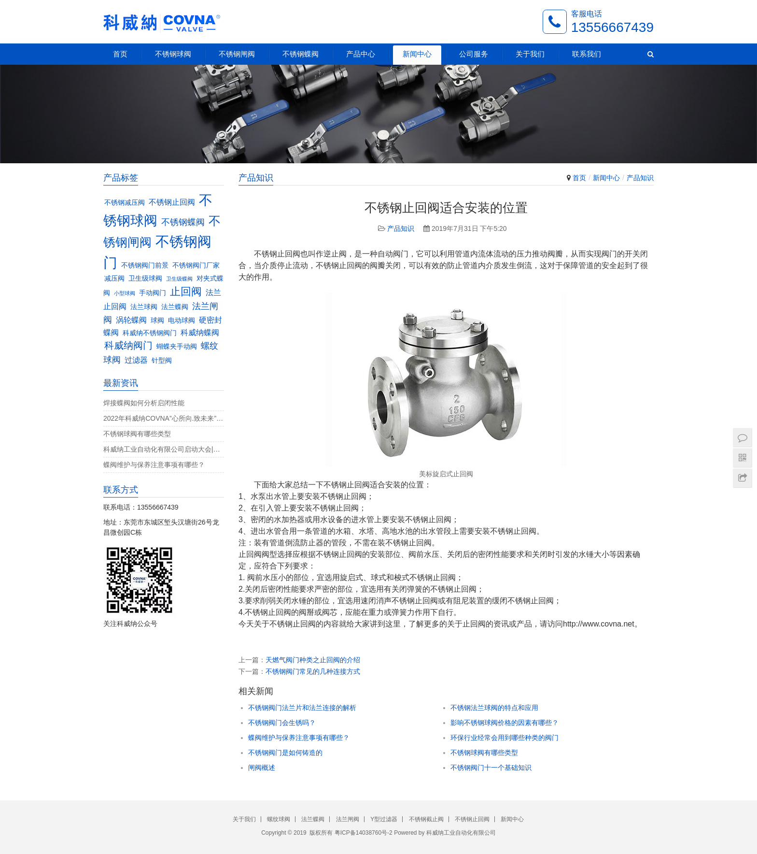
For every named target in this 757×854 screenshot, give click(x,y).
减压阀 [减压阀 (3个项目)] (114, 278)
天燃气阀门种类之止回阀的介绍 (313, 660)
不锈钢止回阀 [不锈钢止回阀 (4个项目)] (172, 202)
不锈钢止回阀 (472, 819)
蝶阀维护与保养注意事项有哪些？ (299, 737)
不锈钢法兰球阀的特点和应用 (494, 708)
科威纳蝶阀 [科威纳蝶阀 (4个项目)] (200, 332)
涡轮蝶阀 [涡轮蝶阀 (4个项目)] (131, 319)
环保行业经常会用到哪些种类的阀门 (504, 737)
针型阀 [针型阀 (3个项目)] (162, 360)
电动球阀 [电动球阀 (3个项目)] (181, 320)
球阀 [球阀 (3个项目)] (157, 320)
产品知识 (640, 178)
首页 (120, 54)
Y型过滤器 (383, 819)
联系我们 (586, 54)
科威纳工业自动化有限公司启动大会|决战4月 (163, 449)
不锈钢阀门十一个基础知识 (491, 767)
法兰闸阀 (347, 819)
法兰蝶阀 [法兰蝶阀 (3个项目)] (174, 307)
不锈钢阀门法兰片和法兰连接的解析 (302, 708)
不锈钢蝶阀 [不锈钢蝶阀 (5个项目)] (183, 222)
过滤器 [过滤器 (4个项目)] (136, 360)
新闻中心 (417, 54)
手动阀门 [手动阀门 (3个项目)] (152, 293)
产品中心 (360, 54)
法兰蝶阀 (312, 819)
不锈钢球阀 (173, 54)
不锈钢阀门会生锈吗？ (282, 722)
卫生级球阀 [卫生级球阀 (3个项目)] (145, 278)
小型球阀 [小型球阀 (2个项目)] (124, 293)
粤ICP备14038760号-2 (364, 832)
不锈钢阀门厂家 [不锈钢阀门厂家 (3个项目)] (196, 265)
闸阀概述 (261, 767)
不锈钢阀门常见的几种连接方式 (313, 671)
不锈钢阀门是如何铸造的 (285, 752)
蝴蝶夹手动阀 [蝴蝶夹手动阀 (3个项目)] (176, 346)
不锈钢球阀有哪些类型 (484, 752)
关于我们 (530, 54)
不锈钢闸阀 (237, 54)
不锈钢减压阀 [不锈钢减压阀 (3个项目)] (124, 202)
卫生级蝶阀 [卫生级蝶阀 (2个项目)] (179, 279)
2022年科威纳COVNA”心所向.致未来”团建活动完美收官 (163, 418)
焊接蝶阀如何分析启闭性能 (143, 403)
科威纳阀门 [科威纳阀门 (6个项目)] (128, 345)
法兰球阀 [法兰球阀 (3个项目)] (143, 307)
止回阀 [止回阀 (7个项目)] (186, 291)
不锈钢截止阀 (426, 819)
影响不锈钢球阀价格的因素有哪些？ (504, 722)
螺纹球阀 (278, 819)
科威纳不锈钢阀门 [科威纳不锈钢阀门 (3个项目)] (150, 333)
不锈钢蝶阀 (300, 54)
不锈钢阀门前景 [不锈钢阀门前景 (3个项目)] (144, 265)
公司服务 (473, 54)
